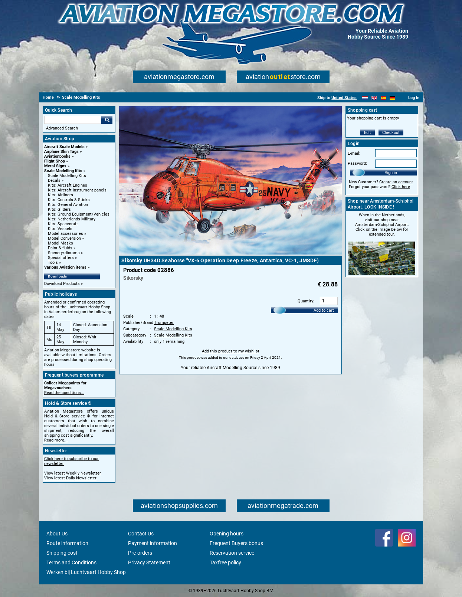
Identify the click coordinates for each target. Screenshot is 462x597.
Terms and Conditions (71, 562)
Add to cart (324, 310)
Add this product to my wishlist (230, 351)
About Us (57, 534)
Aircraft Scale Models (64, 146)
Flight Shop (54, 161)
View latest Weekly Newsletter (72, 473)
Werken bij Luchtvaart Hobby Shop (86, 572)
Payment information (152, 543)
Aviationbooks (57, 156)
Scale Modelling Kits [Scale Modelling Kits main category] (67, 175)
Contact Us (141, 534)
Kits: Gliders (59, 209)
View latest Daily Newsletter (70, 478)
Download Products (62, 283)
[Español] (383, 97)
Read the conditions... (64, 392)
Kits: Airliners (60, 195)
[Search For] (72, 120)
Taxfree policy (225, 562)
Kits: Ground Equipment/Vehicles (78, 214)
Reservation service (232, 553)
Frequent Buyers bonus (236, 543)
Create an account (396, 182)
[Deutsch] (392, 97)
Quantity (305, 301)
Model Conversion (64, 238)
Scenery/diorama (64, 252)
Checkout (391, 132)
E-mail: (354, 153)
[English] (374, 97)
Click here (400, 186)
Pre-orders (140, 553)
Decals (54, 180)
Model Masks (60, 243)
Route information (67, 543)
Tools (53, 262)
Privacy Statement (149, 562)
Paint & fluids (60, 248)
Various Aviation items (65, 267)
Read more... (56, 440)
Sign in (390, 172)
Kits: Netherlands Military (71, 219)
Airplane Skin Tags (61, 151)
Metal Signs (55, 166)
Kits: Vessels (60, 228)
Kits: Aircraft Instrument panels (77, 190)
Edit (367, 132)
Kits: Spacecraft (63, 224)
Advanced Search (62, 128)
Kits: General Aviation (68, 204)
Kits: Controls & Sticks (69, 199)
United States (344, 97)
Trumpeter (164, 322)
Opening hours (226, 534)
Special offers (61, 257)
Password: (357, 163)
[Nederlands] (365, 97)
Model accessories (65, 233)
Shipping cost (62, 553)
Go (106, 120)
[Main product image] (230, 253)
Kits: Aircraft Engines (67, 185)
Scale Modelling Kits (63, 170)
